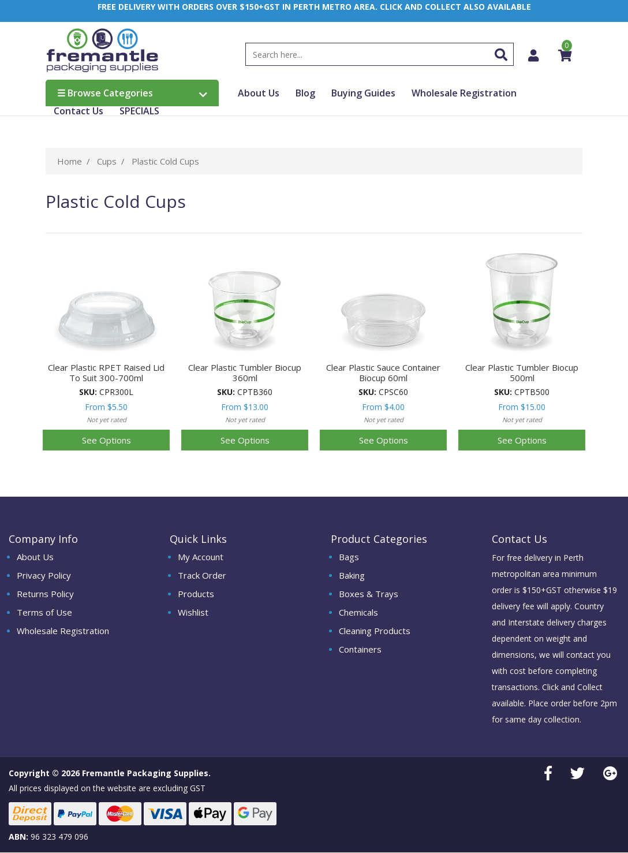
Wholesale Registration (464, 93)
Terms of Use (44, 613)
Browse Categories (132, 93)
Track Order (202, 576)
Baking (352, 576)
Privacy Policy (44, 576)
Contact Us (78, 111)
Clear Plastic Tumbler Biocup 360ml (244, 373)
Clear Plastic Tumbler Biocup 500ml (521, 373)
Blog (305, 93)
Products (196, 594)
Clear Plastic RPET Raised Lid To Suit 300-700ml (106, 373)
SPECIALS (139, 111)
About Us (258, 93)
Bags (349, 557)
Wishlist (193, 613)
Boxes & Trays (368, 594)
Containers (360, 649)
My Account (200, 557)
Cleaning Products (374, 631)
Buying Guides (363, 93)
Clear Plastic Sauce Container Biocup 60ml (383, 373)
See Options (106, 440)
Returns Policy (45, 594)
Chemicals (358, 613)
